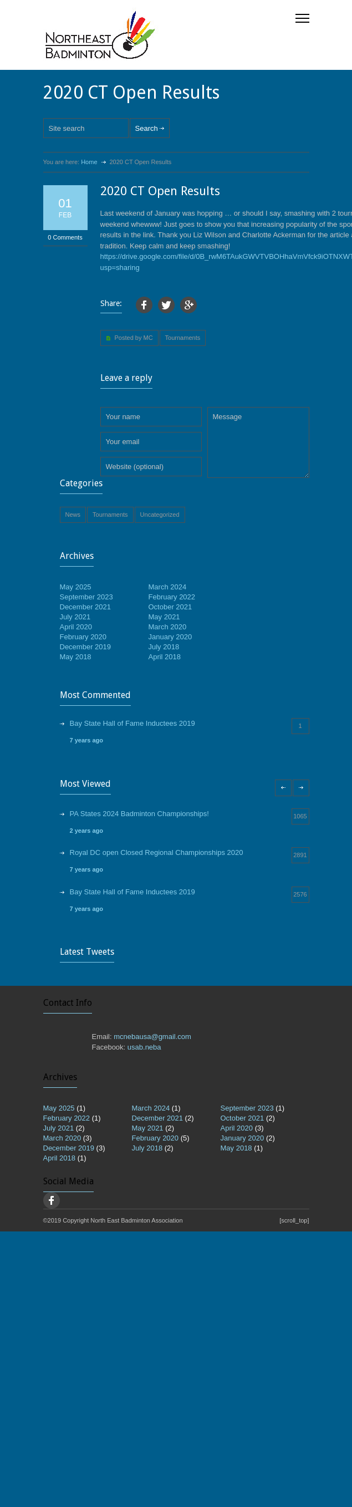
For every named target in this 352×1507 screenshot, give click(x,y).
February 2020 (83, 637)
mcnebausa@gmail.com (152, 1036)
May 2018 (75, 657)
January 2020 (170, 637)
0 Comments (65, 237)
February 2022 (172, 597)
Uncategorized (160, 514)
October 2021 (170, 607)
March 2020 (168, 627)
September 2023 (86, 597)
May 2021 (164, 617)
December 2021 (85, 607)
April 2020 (76, 627)
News (73, 514)
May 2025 (75, 587)
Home (89, 162)
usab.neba (144, 1047)
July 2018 (164, 647)
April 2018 (165, 657)
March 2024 (168, 587)
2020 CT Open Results (160, 191)
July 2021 (75, 617)
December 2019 (85, 647)
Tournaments (183, 337)
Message (258, 442)
